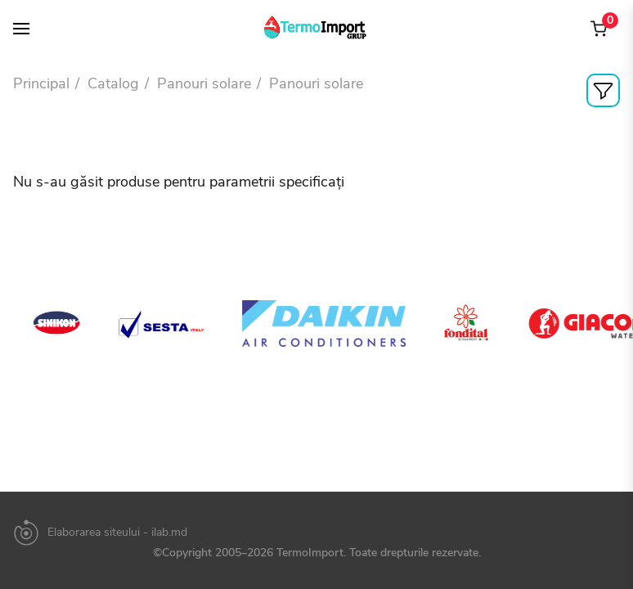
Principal (41, 83)
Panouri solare (204, 83)
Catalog (113, 83)
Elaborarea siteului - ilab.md (117, 532)
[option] (76, 323)
